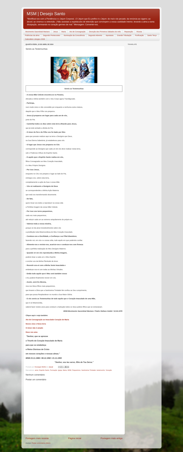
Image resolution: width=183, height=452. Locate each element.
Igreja (60, 370)
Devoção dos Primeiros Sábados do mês (105, 32)
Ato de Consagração (77, 32)
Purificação (139, 35)
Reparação (128, 32)
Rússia (139, 32)
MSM (69, 370)
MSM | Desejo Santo (46, 13)
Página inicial (74, 438)
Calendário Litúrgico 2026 (35, 39)
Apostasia (109, 35)
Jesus (55, 32)
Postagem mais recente (37, 438)
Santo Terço (152, 35)
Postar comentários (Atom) (41, 443)
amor (36, 370)
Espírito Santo (44, 370)
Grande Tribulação (124, 35)
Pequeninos (76, 370)
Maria (64, 32)
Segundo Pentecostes (51, 35)
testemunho (101, 370)
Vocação (109, 370)
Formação (53, 370)
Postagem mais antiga (111, 438)
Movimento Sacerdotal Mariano (37, 32)
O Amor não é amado (34, 328)
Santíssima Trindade (88, 370)
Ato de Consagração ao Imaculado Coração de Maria (47, 320)
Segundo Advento (95, 35)
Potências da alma (32, 35)
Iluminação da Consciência (74, 35)
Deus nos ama (31, 332)
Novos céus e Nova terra (36, 324)
